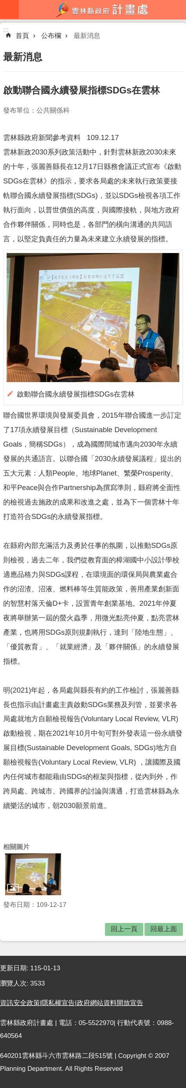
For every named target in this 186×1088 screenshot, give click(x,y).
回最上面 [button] (163, 929)
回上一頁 (124, 929)
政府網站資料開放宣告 (110, 1003)
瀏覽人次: (15, 983)
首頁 (22, 35)
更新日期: (15, 968)
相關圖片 (16, 847)
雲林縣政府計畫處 (102, 9)
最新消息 (87, 35)
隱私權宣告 (58, 1003)
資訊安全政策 (20, 1003)
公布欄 (51, 35)
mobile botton (9, 9)
